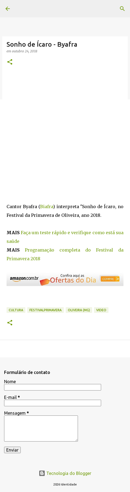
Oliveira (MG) (79, 310)
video (101, 310)
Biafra (46, 206)
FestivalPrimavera (45, 310)
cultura (16, 310)
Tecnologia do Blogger (65, 473)
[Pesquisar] (122, 8)
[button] (10, 62)
